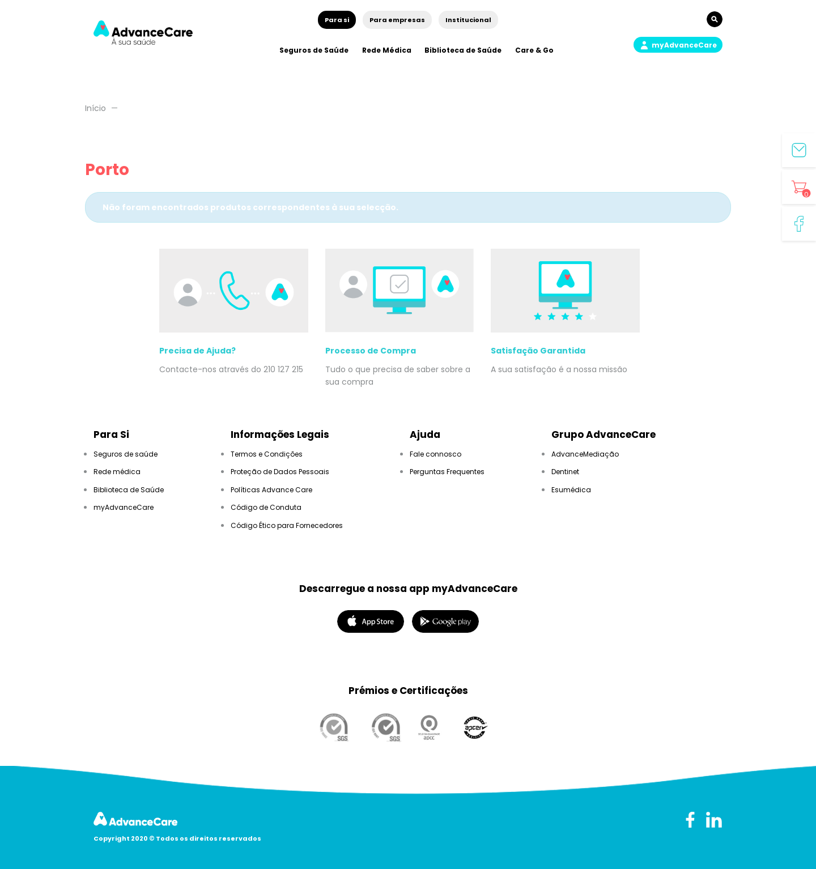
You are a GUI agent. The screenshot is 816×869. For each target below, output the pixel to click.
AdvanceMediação (585, 454)
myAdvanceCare (124, 507)
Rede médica (117, 471)
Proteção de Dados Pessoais (280, 471)
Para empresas (397, 19)
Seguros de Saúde (313, 50)
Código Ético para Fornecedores (287, 525)
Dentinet (565, 471)
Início (95, 108)
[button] (678, 45)
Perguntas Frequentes (447, 471)
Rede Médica (386, 50)
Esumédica (571, 490)
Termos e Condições (267, 454)
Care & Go (534, 50)
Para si (337, 19)
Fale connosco (435, 454)
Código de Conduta (266, 507)
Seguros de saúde (126, 454)
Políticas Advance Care (271, 490)
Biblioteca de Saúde (463, 50)
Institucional (468, 19)
